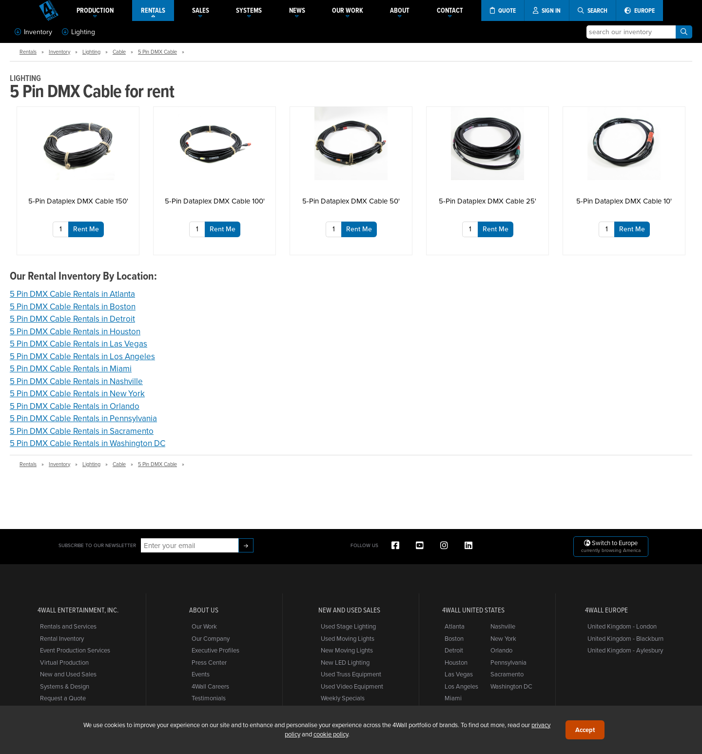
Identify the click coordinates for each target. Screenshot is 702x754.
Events (201, 674)
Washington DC (511, 686)
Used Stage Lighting (348, 626)
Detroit (454, 650)
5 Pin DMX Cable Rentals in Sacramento (82, 431)
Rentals (28, 52)
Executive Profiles (215, 650)
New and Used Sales (68, 674)
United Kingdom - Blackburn (625, 638)
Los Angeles (461, 686)
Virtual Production (64, 662)
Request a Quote (63, 697)
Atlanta (455, 626)
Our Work (204, 626)
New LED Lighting (345, 662)
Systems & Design (64, 686)
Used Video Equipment (352, 686)
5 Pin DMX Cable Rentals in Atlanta (72, 294)
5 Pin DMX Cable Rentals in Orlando (74, 406)
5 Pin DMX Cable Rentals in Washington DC (87, 443)
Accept (585, 729)
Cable (119, 52)
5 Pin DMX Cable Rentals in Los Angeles (82, 356)
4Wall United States (473, 610)
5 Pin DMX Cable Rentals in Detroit (72, 319)
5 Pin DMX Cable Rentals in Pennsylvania (83, 418)
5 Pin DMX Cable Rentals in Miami (71, 368)
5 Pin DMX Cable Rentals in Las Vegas (78, 343)
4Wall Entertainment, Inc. (78, 610)
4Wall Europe (606, 610)
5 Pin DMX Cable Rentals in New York (77, 393)
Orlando (501, 650)
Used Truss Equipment (351, 674)
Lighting (78, 32)
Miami (453, 697)
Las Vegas (459, 674)
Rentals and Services (68, 626)
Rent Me (86, 229)
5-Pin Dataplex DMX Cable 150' (78, 201)
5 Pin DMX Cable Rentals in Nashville (76, 381)
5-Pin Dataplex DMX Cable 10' (624, 201)
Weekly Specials (343, 697)
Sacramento (507, 674)
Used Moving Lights (347, 638)
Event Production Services (75, 650)
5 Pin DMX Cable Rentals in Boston (73, 306)
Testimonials (209, 697)
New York (503, 638)
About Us (203, 610)
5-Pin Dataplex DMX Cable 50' (351, 201)
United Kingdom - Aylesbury (625, 650)
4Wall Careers (210, 686)
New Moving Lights (347, 650)
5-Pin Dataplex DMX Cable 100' (215, 201)
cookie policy (330, 734)
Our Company (211, 638)
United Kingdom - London (622, 626)
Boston (454, 638)
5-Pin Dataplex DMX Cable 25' (487, 201)
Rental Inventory (62, 638)
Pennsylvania (508, 662)
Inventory (33, 32)
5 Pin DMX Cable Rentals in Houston (75, 331)
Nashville (502, 626)
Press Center (209, 662)
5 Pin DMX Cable (157, 52)
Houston (456, 662)
